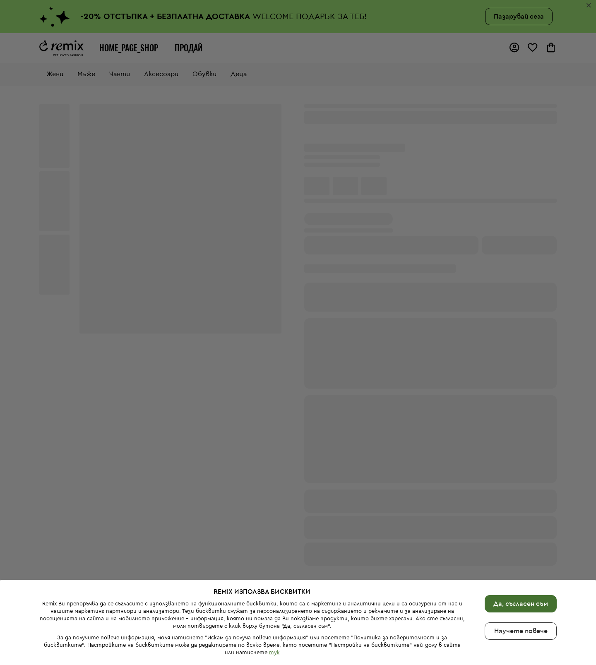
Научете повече (521, 631)
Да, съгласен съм (520, 603)
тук (274, 652)
